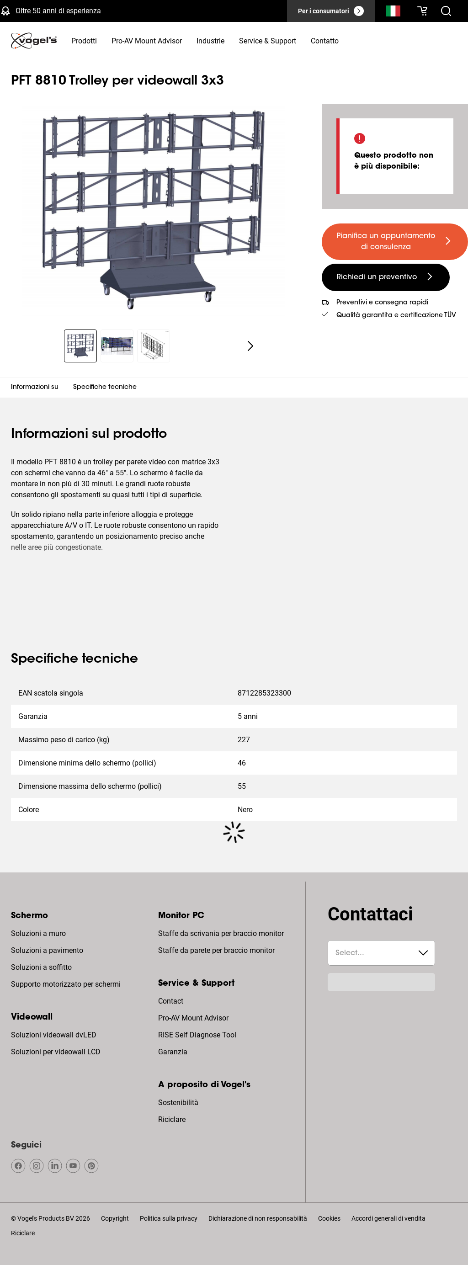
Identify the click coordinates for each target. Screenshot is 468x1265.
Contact (170, 1001)
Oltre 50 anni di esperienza (58, 10)
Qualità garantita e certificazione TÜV (396, 316)
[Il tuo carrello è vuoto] (422, 11)
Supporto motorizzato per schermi (66, 984)
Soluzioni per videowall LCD (56, 1051)
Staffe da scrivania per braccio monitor (221, 933)
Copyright (115, 1218)
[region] (153, 211)
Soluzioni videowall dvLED (53, 1035)
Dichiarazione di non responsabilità (257, 1218)
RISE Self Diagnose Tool (197, 1035)
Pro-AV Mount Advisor (193, 1018)
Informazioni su (34, 387)
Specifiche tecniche (105, 387)
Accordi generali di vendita (388, 1218)
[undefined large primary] (395, 241)
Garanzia (172, 1051)
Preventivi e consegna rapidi (382, 303)
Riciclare (172, 1119)
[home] (34, 40)
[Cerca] (393, 13)
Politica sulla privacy (168, 1218)
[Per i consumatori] (331, 11)
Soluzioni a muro (38, 933)
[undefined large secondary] (386, 277)
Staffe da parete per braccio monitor (216, 950)
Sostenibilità (178, 1102)
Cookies (329, 1218)
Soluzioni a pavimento (47, 950)
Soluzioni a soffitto (41, 967)
